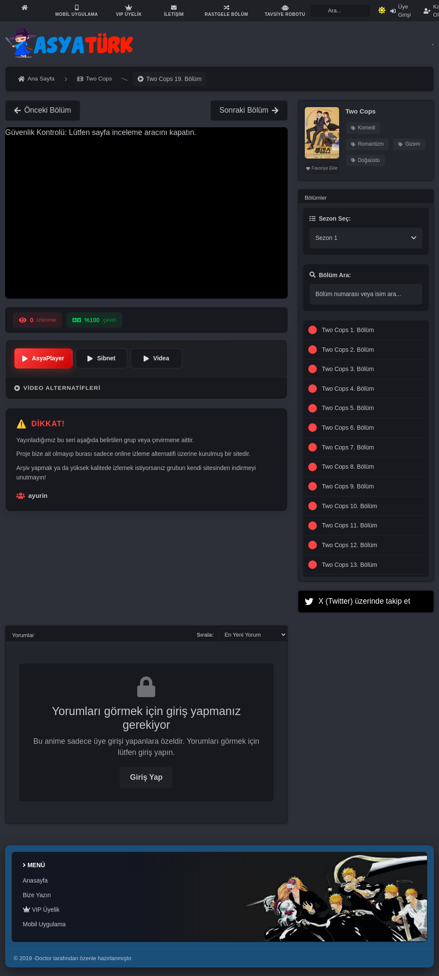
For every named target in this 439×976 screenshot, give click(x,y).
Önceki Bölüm (42, 110)
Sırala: (205, 635)
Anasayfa (35, 880)
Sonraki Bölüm (249, 110)
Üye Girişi (400, 10)
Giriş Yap (146, 777)
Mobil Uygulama (44, 924)
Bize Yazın (37, 895)
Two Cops (361, 111)
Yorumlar (23, 635)
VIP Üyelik (41, 909)
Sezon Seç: (330, 218)
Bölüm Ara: (330, 275)
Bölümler (316, 198)
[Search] (340, 10)
